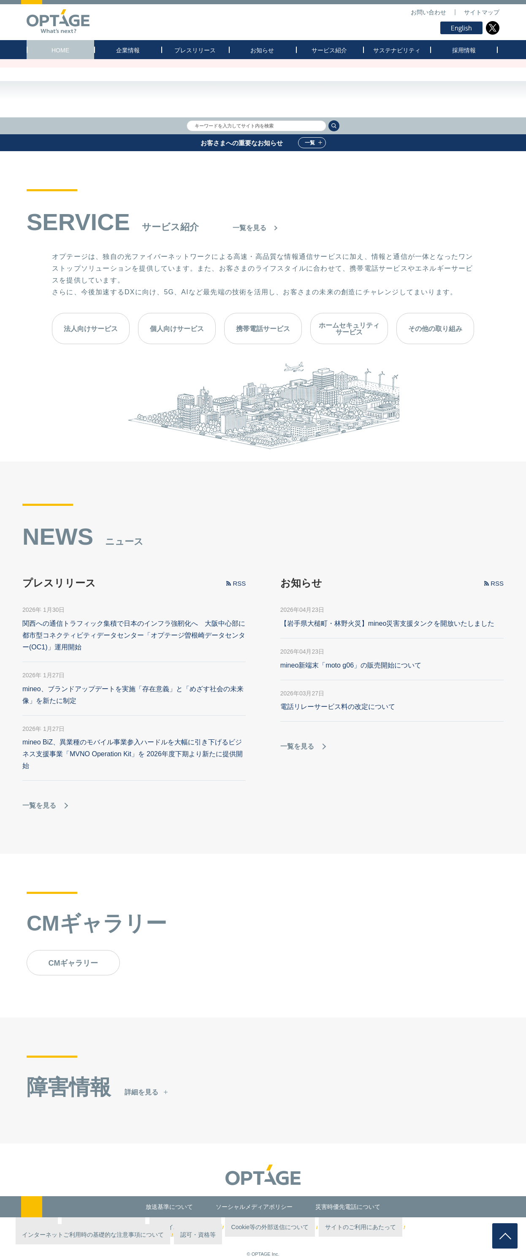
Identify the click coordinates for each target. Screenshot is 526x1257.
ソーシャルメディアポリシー (254, 1206)
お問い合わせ (428, 12)
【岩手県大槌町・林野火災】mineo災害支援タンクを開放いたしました (387, 659)
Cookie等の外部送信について (228, 1227)
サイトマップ (481, 12)
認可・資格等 (464, 1227)
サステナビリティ (396, 50)
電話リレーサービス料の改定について (337, 742)
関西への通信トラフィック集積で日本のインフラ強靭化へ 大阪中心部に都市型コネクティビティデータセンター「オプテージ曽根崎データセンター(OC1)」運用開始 (133, 671)
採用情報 (464, 50)
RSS (239, 619)
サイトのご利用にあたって (295, 1227)
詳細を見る (141, 1127)
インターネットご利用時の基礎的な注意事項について (386, 1227)
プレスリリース (195, 50)
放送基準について (169, 1206)
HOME (60, 50)
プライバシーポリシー (166, 1227)
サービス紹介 (329, 50)
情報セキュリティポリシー (107, 1227)
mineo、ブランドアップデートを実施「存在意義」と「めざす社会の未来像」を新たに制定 (133, 730)
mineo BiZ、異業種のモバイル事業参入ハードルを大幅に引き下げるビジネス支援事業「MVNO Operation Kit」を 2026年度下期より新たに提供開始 (132, 789)
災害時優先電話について (347, 1206)
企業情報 (128, 50)
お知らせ (262, 50)
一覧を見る (249, 227)
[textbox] (256, 125)
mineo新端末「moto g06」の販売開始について (350, 700)
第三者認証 (59, 1227)
